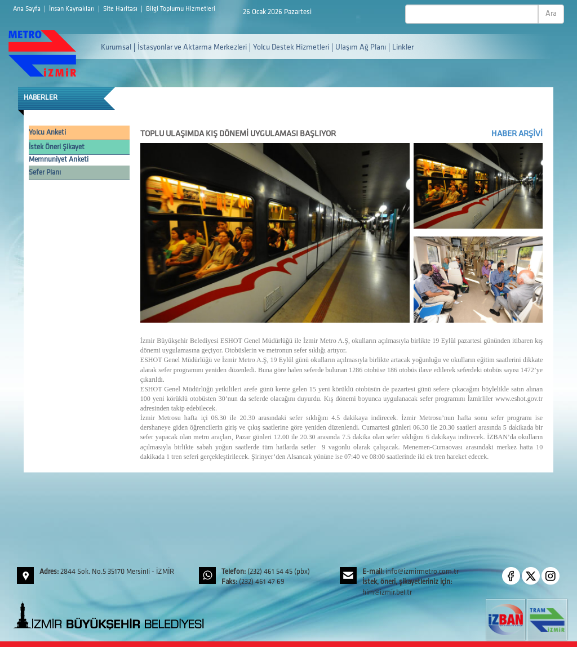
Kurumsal (116, 47)
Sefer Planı (45, 172)
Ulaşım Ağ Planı (360, 47)
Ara (551, 14)
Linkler (403, 47)
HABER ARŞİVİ (517, 134)
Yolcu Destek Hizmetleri (291, 47)
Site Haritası (121, 9)
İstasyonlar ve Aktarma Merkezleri (192, 47)
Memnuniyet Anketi (58, 159)
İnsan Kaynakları (72, 9)
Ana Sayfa (27, 9)
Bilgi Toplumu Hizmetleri (180, 9)
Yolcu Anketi (47, 132)
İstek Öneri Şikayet (57, 147)
